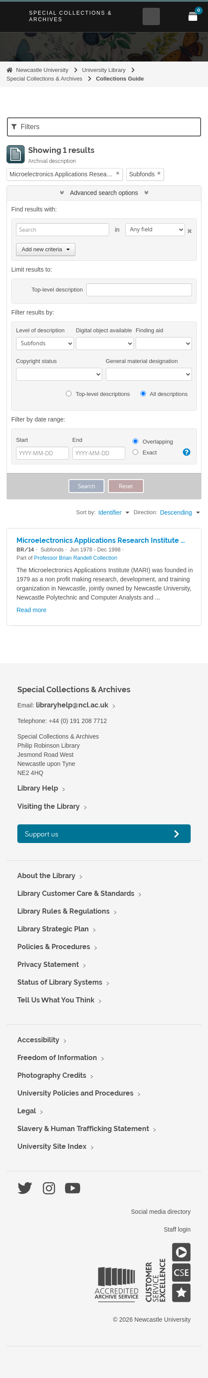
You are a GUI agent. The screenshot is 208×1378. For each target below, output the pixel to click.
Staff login (177, 1229)
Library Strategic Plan (53, 929)
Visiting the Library (48, 806)
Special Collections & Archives (70, 16)
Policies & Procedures (53, 947)
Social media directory (161, 1211)
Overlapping (153, 441)
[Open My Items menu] (193, 16)
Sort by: (86, 512)
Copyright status (36, 361)
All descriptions (164, 394)
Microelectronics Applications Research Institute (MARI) (109, 540)
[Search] (62, 229)
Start (22, 440)
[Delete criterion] (188, 229)
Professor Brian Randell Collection (75, 558)
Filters (25, 126)
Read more (31, 609)
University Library (103, 70)
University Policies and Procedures (75, 1093)
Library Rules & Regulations (63, 911)
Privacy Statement (48, 964)
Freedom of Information (57, 1058)
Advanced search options (104, 192)
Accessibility (38, 1040)
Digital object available (104, 330)
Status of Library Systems (59, 982)
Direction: (145, 512)
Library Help (37, 788)
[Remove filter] (118, 173)
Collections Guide (120, 78)
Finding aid (149, 330)
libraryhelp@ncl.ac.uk (72, 705)
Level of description (40, 330)
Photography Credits (51, 1075)
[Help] (186, 452)
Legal (26, 1111)
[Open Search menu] (151, 16)
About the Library (46, 876)
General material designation (142, 361)
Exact (144, 452)
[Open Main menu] (172, 16)
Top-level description (57, 289)
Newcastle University (42, 70)
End (77, 440)
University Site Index (52, 1146)
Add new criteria (46, 249)
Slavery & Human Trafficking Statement (83, 1129)
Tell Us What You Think (55, 1000)
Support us (41, 834)
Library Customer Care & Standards (75, 893)
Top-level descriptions (98, 394)
